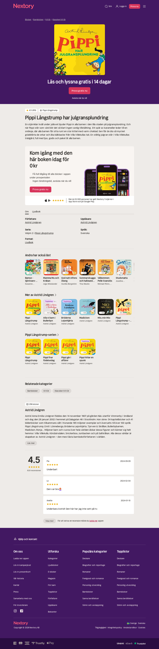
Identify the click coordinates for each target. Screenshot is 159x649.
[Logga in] (121, 6)
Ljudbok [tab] (36, 211)
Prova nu (134, 6)
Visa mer (50, 521)
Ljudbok (29, 242)
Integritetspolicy (115, 627)
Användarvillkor (130, 627)
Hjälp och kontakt (25, 539)
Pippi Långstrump (44, 233)
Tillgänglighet (100, 627)
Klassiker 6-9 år (59, 20)
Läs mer (31, 443)
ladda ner (93, 521)
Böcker (28, 20)
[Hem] (58, 6)
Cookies (141, 628)
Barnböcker (38, 20)
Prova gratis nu (80, 90)
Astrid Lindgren (33, 222)
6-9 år (48, 20)
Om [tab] (27, 211)
